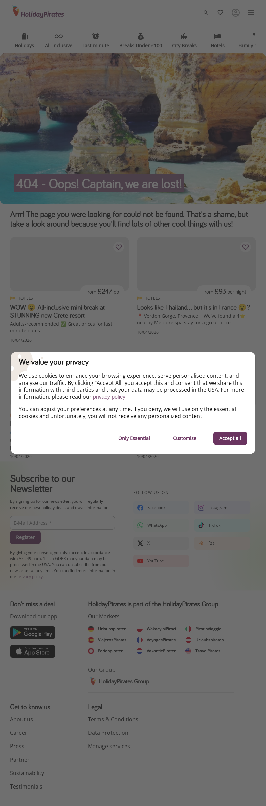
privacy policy (109, 397)
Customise (184, 438)
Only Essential (134, 438)
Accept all (230, 438)
